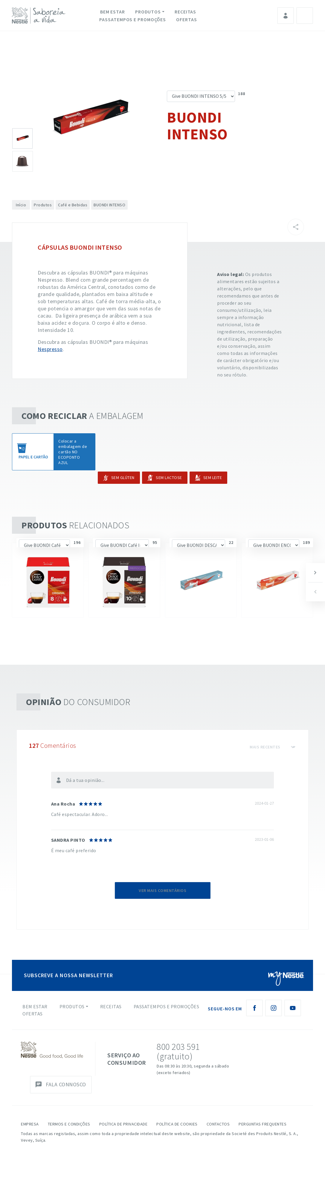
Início (21, 205)
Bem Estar (112, 12)
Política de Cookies (177, 1124)
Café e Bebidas (72, 205)
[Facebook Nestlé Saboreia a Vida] (254, 1008)
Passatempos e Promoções (132, 19)
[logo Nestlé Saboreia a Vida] (40, 15)
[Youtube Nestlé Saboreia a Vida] (292, 1008)
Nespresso (50, 349)
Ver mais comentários (162, 890)
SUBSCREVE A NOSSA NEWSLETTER (68, 975)
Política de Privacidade (123, 1124)
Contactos (218, 1124)
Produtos (148, 12)
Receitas (185, 12)
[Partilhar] (295, 227)
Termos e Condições (69, 1124)
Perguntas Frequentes (262, 1124)
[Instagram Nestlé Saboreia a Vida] (273, 1008)
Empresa (30, 1124)
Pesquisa (304, 15)
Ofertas (186, 19)
